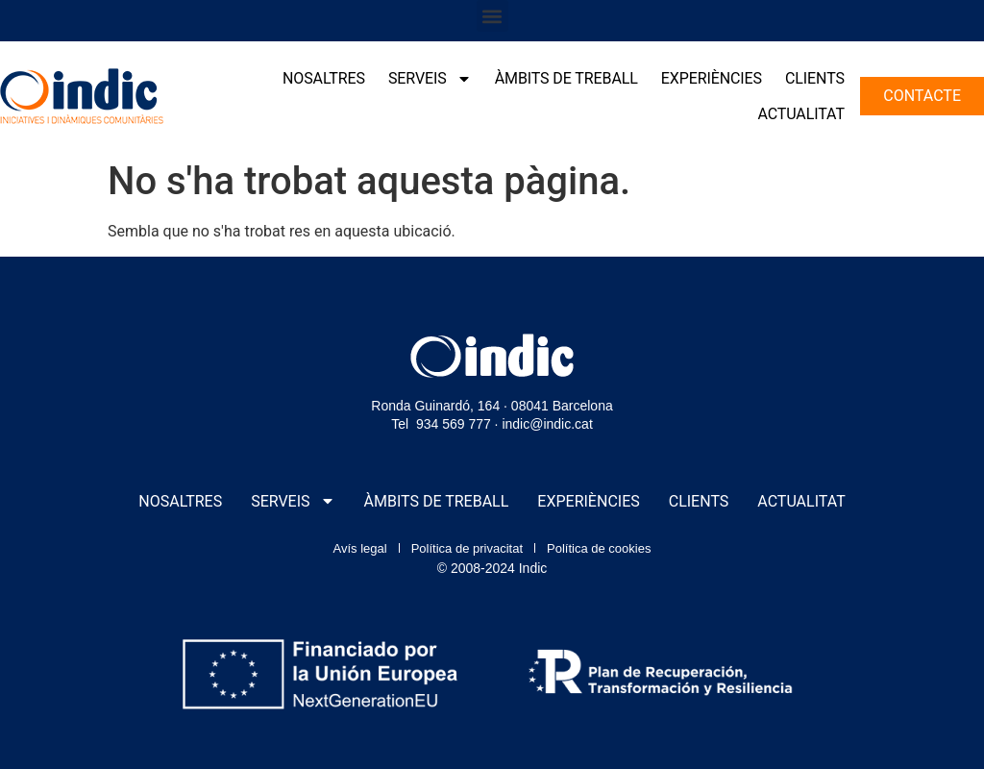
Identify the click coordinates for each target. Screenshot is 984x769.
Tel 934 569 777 (441, 424)
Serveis (430, 79)
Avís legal (360, 548)
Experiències (711, 78)
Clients (815, 78)
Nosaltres (324, 78)
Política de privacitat (467, 548)
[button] (492, 16)
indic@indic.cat (547, 424)
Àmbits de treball (566, 78)
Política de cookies (599, 548)
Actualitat (800, 114)
